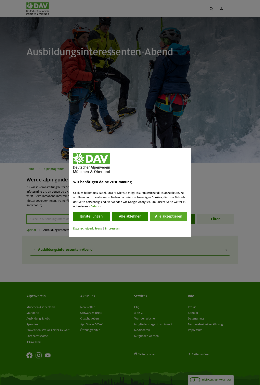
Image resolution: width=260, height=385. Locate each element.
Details (95, 206)
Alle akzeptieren (168, 216)
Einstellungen (91, 216)
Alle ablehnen (130, 216)
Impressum (112, 229)
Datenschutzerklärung (87, 229)
